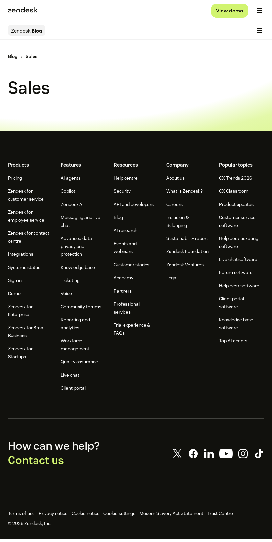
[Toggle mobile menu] (259, 12)
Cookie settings (119, 516)
